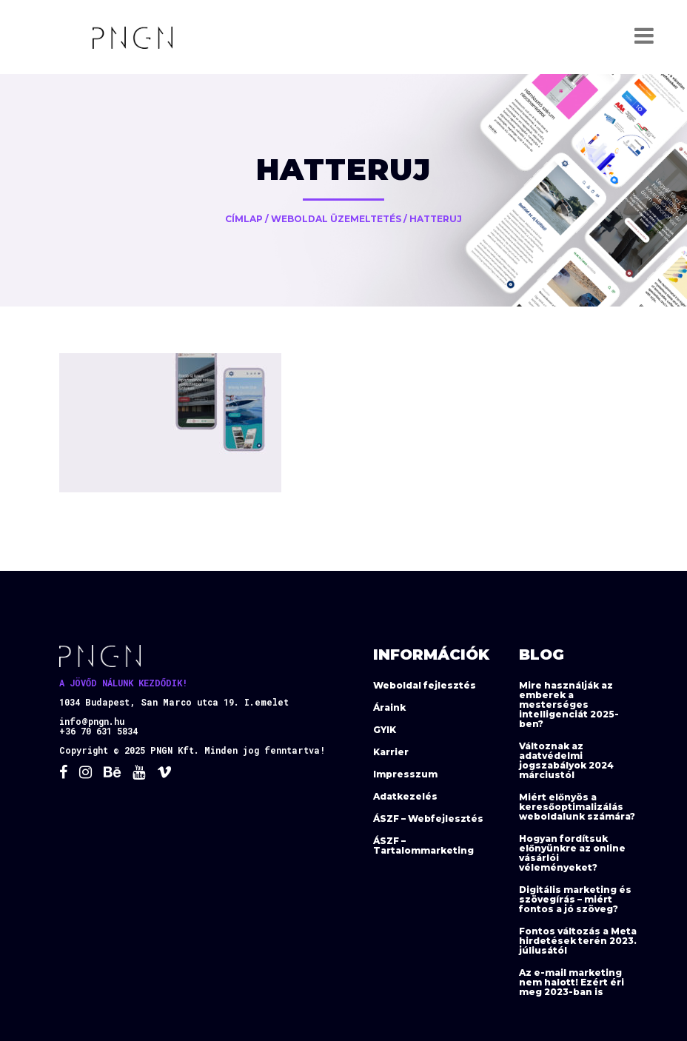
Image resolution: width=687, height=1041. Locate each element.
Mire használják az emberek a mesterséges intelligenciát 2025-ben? (569, 704)
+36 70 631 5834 (98, 731)
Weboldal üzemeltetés (336, 218)
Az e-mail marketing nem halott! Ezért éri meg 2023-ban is (571, 982)
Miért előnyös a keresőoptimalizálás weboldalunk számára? (577, 806)
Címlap (244, 218)
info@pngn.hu (91, 721)
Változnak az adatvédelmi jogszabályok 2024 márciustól (566, 760)
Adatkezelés (405, 796)
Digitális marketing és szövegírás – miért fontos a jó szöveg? (575, 899)
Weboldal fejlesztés (424, 685)
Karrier (391, 752)
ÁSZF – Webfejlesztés (428, 818)
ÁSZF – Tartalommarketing (423, 845)
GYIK (384, 729)
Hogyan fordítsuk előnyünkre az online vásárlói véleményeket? (572, 853)
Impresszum (405, 774)
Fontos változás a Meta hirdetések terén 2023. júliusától (578, 940)
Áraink (389, 707)
